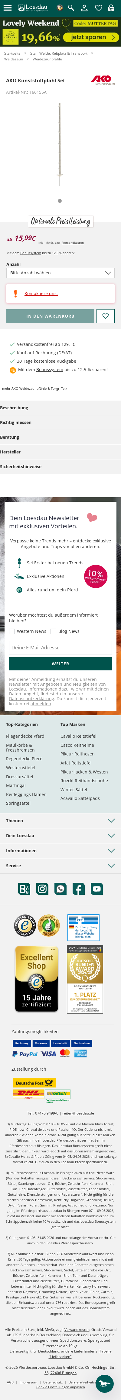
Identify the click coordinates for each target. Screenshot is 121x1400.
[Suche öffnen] (71, 8)
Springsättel (18, 803)
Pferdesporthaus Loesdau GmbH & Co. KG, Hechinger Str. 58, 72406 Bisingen (67, 1370)
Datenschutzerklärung (31, 698)
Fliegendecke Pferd (25, 736)
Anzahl (23, 264)
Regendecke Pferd (24, 758)
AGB (10, 1382)
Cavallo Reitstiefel (78, 736)
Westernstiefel (20, 767)
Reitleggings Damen (26, 794)
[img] (111, 9)
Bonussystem (30, 253)
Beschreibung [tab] (14, 407)
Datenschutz (53, 1382)
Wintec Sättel (73, 789)
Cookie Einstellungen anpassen (60, 1387)
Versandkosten (73, 242)
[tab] (60, 201)
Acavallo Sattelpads (80, 798)
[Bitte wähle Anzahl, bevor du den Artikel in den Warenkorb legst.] (50, 316)
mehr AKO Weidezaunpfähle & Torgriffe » (34, 388)
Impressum (28, 1382)
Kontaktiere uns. (41, 293)
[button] (7, 8)
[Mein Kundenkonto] (84, 11)
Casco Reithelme (77, 745)
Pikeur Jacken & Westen (84, 772)
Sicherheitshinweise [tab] (20, 466)
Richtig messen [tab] (15, 422)
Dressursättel (19, 776)
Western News (31, 631)
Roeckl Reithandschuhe (84, 780)
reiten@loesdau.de (78, 1113)
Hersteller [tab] (10, 452)
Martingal (16, 785)
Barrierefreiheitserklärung (89, 1382)
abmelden (41, 703)
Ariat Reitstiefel (76, 763)
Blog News (69, 631)
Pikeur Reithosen (77, 754)
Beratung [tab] (9, 437)
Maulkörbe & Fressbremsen (20, 747)
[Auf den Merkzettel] (105, 316)
